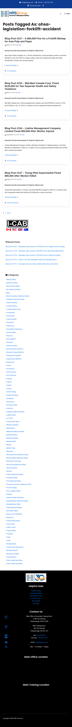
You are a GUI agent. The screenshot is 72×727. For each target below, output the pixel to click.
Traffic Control (11, 527)
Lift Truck (10, 418)
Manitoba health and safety (15, 431)
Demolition (10, 322)
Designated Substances (14, 329)
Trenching (10, 534)
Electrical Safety (12, 346)
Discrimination (11, 332)
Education (10, 342)
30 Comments (11, 116)
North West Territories (14, 461)
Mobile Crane (11, 448)
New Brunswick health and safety (17, 455)
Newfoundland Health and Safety (17, 458)
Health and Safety (12, 395)
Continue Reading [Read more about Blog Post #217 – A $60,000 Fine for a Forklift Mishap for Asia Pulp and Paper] (11, 65)
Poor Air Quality (12, 488)
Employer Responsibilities (15, 352)
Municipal (10, 451)
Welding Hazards (12, 550)
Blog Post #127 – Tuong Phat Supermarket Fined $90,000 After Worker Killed (33, 174)
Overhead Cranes (12, 478)
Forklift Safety (11, 392)
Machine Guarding (12, 425)
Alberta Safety (11, 279)
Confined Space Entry (14, 309)
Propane (9, 494)
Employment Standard (14, 355)
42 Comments (11, 161)
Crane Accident (11, 319)
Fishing (9, 388)
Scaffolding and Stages (14, 507)
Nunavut (9, 471)
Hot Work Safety (12, 405)
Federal (9, 382)
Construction (11, 312)
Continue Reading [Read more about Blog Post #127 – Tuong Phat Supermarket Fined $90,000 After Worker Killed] (11, 197)
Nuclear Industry (12, 468)
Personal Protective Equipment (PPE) (19, 484)
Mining (9, 445)
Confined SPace (12, 306)
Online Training (36, 591)
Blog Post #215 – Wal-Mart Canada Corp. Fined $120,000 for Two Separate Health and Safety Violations (32, 86)
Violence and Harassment (15, 547)
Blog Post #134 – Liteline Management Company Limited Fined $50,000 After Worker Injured (33, 130)
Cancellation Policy (36, 596)
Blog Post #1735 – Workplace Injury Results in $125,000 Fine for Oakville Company (33, 255)
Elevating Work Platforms (15, 349)
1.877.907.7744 (42, 638)
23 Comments (11, 71)
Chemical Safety (12, 303)
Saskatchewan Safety (14, 504)
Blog (8, 293)
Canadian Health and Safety (15, 299)
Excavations (10, 369)
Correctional (10, 316)
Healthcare (10, 398)
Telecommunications (13, 521)
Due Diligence (11, 339)
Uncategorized (11, 544)
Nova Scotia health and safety (16, 464)
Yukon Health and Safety (14, 560)
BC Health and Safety (13, 289)
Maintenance (11, 428)
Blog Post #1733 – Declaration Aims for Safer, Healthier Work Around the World (32, 264)
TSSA (8, 537)
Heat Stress (10, 402)
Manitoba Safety (12, 435)
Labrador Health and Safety (15, 412)
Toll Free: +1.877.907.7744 (45, 2)
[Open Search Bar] (60, 14)
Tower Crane (11, 524)
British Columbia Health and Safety (18, 296)
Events (9, 365)
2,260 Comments (12, 203)
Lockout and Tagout (13, 421)
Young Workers (11, 557)
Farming (9, 379)
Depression (10, 326)
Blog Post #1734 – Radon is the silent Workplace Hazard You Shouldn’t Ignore (31, 260)
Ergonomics (10, 362)
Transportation (11, 530)
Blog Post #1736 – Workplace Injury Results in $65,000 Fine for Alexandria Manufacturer (35, 251)
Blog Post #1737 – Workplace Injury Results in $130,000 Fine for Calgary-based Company (35, 246)
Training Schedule (35, 5)
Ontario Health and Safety (15, 474)
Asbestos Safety (12, 283)
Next (9, 213)
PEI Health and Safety (14, 481)
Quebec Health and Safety (15, 497)
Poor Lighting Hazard (13, 491)
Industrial (10, 408)
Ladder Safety (11, 415)
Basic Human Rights (13, 286)
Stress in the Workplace (14, 514)
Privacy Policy (36, 598)
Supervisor (10, 517)
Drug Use (10, 336)
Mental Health (11, 441)
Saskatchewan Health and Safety (17, 501)
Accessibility (36, 601)
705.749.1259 (40, 635)
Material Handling (12, 438)
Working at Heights (13, 554)
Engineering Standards (14, 359)
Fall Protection (11, 372)
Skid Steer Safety (12, 511)
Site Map (36, 603)
